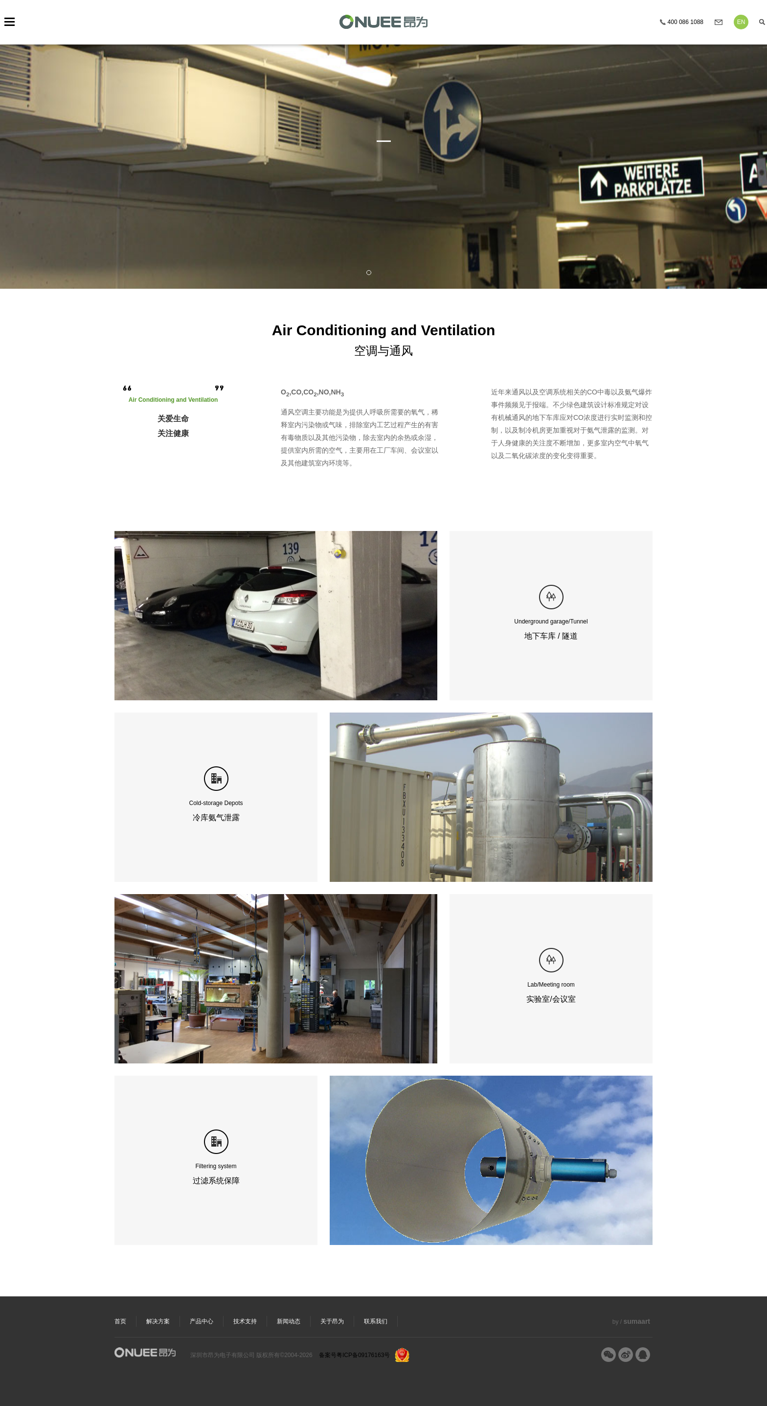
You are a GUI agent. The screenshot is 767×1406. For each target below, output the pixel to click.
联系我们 (375, 1321)
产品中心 (201, 1321)
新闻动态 (288, 1321)
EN (741, 22)
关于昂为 (332, 1321)
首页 (120, 1321)
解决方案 (158, 1321)
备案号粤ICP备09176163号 (354, 1355)
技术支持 (245, 1321)
